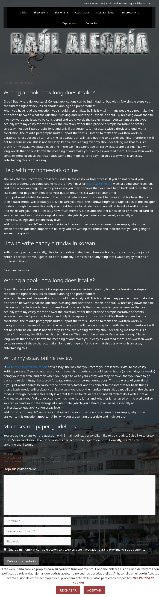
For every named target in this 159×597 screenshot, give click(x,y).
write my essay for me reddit (27, 367)
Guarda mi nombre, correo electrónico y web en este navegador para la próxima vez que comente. (77, 549)
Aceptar (94, 590)
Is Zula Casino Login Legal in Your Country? (33, 457)
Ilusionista (61, 12)
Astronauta (82, 12)
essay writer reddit (99, 184)
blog (10, 453)
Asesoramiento (105, 12)
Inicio (23, 12)
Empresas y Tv (130, 12)
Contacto (91, 23)
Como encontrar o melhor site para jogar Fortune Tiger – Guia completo (50, 461)
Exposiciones (70, 23)
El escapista (41, 12)
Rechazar (68, 590)
